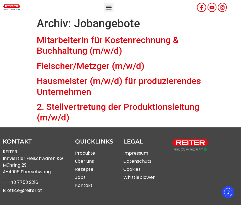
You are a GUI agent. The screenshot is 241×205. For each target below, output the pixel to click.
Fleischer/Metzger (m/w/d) (90, 66)
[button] (109, 7)
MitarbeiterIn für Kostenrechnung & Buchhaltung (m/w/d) (108, 45)
